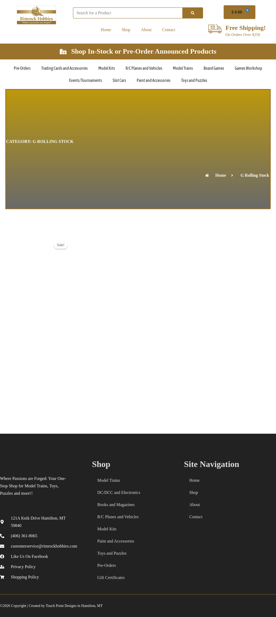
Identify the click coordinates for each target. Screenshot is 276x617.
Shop (126, 29)
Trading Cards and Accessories (64, 68)
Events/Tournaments (85, 80)
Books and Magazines (116, 504)
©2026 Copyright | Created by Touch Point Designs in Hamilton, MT (51, 606)
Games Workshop (248, 68)
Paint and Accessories (154, 80)
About (146, 29)
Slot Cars (119, 80)
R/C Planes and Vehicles (144, 68)
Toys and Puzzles (194, 80)
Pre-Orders (22, 68)
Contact (168, 29)
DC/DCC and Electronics (118, 492)
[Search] (192, 13)
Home (106, 29)
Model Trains (183, 68)
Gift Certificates (111, 577)
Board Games (214, 68)
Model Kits (106, 68)
